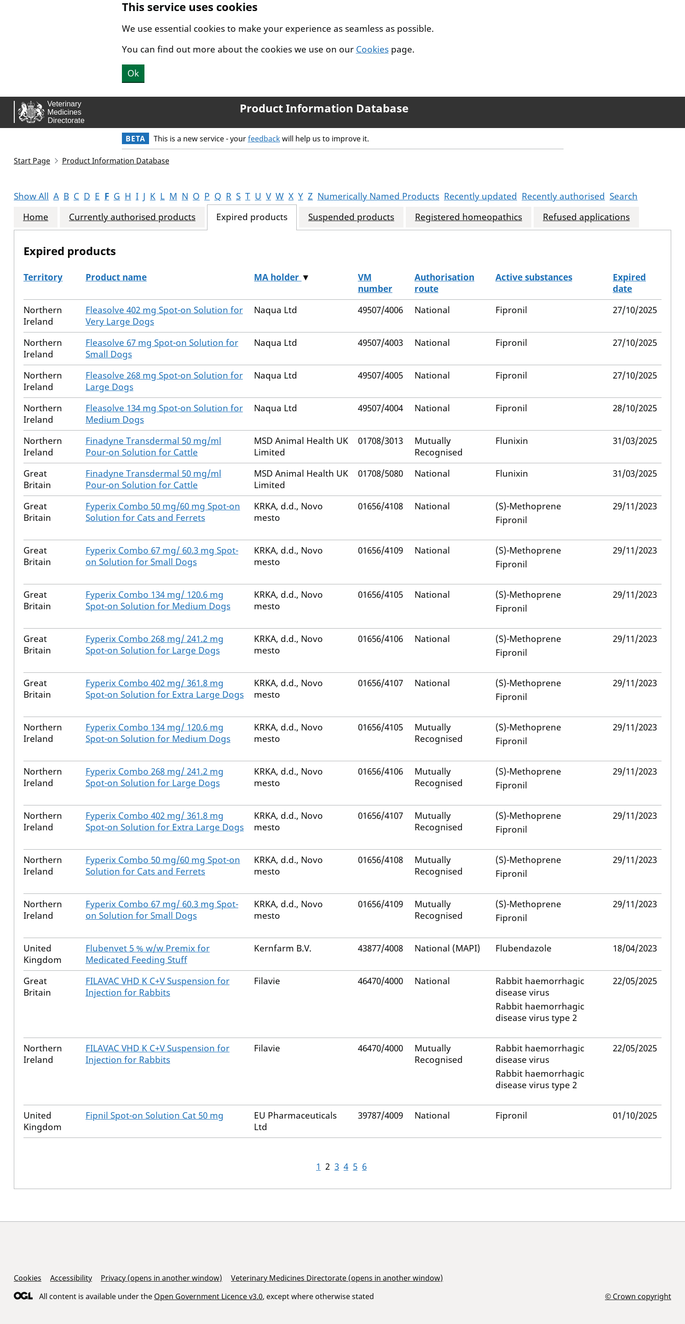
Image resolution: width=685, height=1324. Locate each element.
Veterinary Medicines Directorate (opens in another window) (337, 1278)
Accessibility (71, 1278)
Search (624, 196)
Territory (43, 277)
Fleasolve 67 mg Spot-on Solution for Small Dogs (162, 348)
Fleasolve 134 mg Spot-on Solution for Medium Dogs (164, 414)
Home (35, 217)
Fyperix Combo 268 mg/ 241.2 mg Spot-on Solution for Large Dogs (155, 644)
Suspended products (351, 217)
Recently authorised (563, 196)
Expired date (629, 283)
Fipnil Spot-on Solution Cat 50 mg (155, 1115)
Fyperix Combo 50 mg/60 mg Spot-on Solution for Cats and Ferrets (163, 512)
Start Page (32, 161)
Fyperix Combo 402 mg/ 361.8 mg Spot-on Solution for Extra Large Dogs (165, 688)
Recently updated (480, 196)
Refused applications (586, 217)
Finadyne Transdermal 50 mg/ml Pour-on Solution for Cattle (153, 446)
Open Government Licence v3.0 (208, 1296)
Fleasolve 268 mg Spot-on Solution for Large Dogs (164, 381)
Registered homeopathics (468, 217)
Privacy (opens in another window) (161, 1278)
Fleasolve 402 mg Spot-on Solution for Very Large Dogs (164, 315)
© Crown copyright (638, 1296)
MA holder (277, 277)
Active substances (533, 277)
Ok (133, 73)
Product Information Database (324, 108)
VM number (375, 283)
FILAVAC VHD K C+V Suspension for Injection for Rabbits (158, 986)
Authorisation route (444, 283)
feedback (264, 139)
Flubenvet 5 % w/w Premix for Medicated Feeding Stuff (148, 954)
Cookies (372, 49)
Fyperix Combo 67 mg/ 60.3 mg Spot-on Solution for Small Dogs (162, 556)
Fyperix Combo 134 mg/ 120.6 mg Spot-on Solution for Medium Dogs (158, 600)
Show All (31, 196)
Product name (116, 277)
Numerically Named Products (378, 196)
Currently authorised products (132, 217)
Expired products (252, 217)
